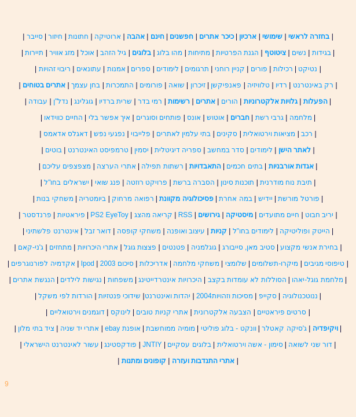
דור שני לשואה (310, 345)
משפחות (120, 280)
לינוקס (121, 312)
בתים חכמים (244, 166)
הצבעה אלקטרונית (222, 312)
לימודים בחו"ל (253, 231)
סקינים (226, 134)
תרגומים (197, 69)
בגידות (321, 53)
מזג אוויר (62, 53)
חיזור (55, 36)
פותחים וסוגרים (158, 118)
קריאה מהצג (153, 215)
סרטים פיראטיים (281, 312)
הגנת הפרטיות (237, 53)
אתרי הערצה (116, 166)
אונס (194, 118)
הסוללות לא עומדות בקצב (247, 280)
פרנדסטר (37, 215)
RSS (185, 215)
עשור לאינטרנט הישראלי (61, 345)
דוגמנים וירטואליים (77, 312)
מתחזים (60, 247)
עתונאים (88, 69)
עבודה (37, 101)
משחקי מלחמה (196, 263)
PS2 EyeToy (109, 215)
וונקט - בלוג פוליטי (228, 328)
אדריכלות (154, 263)
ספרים (141, 69)
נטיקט (307, 69)
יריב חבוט (319, 215)
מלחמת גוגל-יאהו (317, 280)
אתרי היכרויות (96, 247)
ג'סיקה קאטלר (284, 328)
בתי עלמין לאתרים (183, 134)
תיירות (34, 53)
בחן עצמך (85, 85)
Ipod (87, 263)
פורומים (151, 85)
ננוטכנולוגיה (300, 296)
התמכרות (120, 85)
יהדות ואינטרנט (167, 296)
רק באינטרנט (313, 85)
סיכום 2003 (117, 263)
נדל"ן (60, 101)
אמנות (116, 69)
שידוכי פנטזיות (119, 296)
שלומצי (236, 263)
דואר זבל (98, 231)
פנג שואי (107, 182)
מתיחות (199, 53)
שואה (176, 85)
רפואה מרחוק (132, 199)
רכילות (283, 69)
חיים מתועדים (279, 215)
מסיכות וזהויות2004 (224, 296)
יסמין (141, 150)
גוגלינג (83, 101)
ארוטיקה (107, 36)
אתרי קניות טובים (162, 312)
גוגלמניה (203, 247)
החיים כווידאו (63, 118)
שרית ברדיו (115, 101)
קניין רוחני (230, 69)
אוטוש (216, 118)
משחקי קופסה (139, 231)
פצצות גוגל (140, 247)
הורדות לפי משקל (65, 296)
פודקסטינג (120, 345)
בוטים (53, 150)
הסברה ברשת (194, 182)
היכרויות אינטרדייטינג (169, 280)
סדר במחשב (225, 150)
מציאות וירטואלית (269, 134)
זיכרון (197, 85)
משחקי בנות (54, 199)
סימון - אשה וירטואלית (248, 345)
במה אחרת (235, 199)
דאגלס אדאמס (65, 134)
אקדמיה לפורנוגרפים (43, 263)
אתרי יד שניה (80, 328)
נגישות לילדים (80, 280)
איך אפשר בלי (110, 118)
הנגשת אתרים (35, 280)
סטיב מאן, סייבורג (248, 247)
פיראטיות (71, 215)
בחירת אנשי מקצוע (309, 247)
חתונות (78, 36)
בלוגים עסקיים (189, 345)
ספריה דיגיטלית (178, 150)
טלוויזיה (258, 85)
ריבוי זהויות (55, 69)
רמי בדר (150, 101)
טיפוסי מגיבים (324, 263)
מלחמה (300, 118)
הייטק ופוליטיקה (304, 231)
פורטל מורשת (298, 199)
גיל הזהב (113, 53)
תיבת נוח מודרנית (286, 182)
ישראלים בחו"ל (66, 182)
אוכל (87, 53)
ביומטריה (92, 199)
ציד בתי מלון (37, 328)
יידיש (265, 199)
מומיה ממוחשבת (170, 328)
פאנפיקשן (226, 85)
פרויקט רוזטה (146, 182)
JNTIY (152, 345)
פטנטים (173, 247)
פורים (259, 69)
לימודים (167, 69)
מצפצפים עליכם (66, 166)
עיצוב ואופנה (186, 231)
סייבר (35, 36)
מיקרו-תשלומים (275, 263)
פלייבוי (141, 134)
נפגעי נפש (109, 134)
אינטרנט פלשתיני (52, 231)
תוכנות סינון (237, 182)
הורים (229, 101)
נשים (299, 53)
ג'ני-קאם (30, 247)
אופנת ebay (122, 328)
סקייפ (266, 296)
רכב (307, 134)
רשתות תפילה (162, 166)
